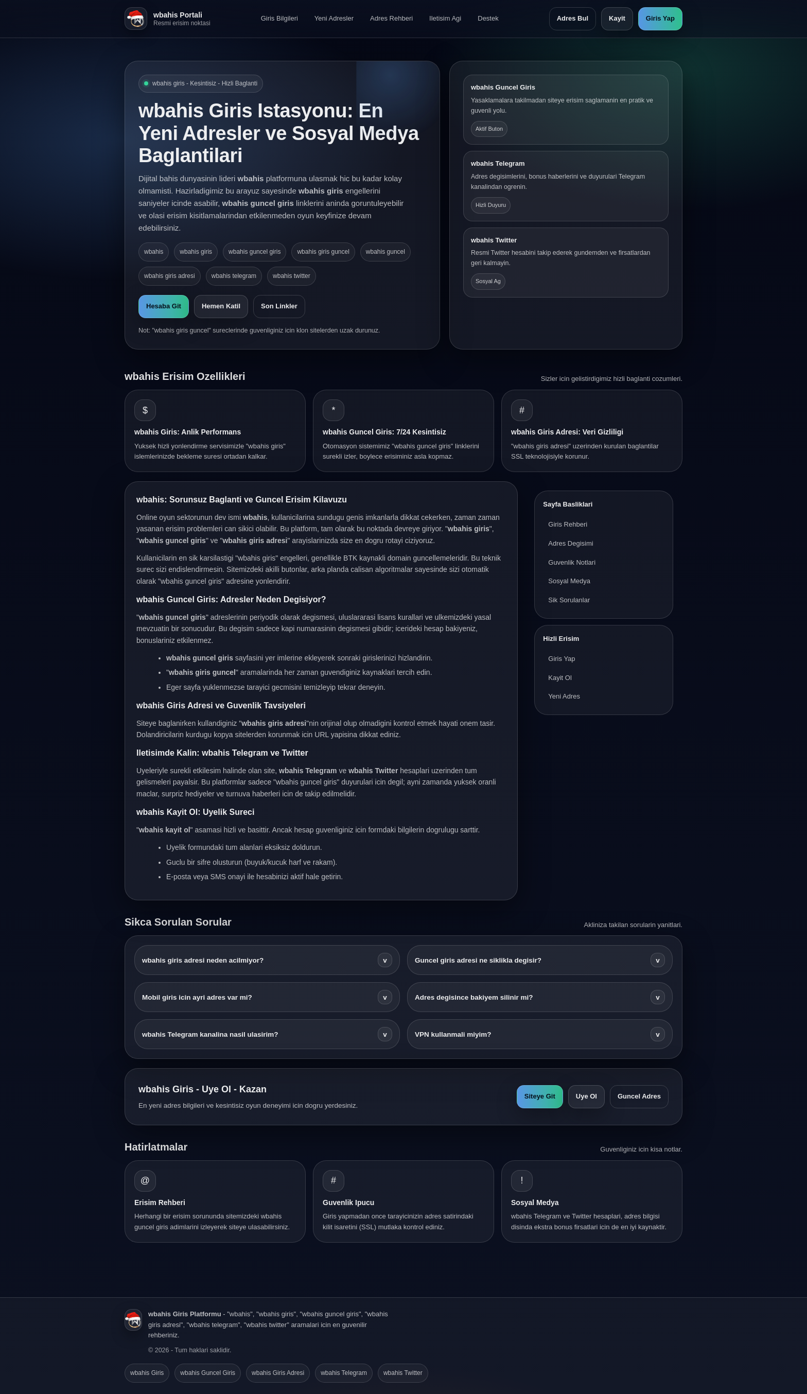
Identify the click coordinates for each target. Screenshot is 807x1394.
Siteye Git (539, 1096)
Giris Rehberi (567, 524)
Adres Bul (572, 18)
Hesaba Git (163, 306)
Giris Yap (660, 18)
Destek (488, 18)
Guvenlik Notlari (571, 562)
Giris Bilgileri (279, 18)
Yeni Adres (564, 696)
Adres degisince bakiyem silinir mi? (540, 997)
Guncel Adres (639, 1096)
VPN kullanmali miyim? (540, 1034)
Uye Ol (586, 1096)
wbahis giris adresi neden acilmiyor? (267, 960)
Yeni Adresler (334, 18)
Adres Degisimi (570, 543)
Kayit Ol (560, 678)
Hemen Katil (221, 306)
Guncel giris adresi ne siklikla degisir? (540, 960)
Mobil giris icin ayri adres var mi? (267, 997)
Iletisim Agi (445, 18)
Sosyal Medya (569, 581)
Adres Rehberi (391, 18)
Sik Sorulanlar (569, 600)
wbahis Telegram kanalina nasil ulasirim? (267, 1034)
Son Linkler (279, 306)
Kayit (617, 18)
